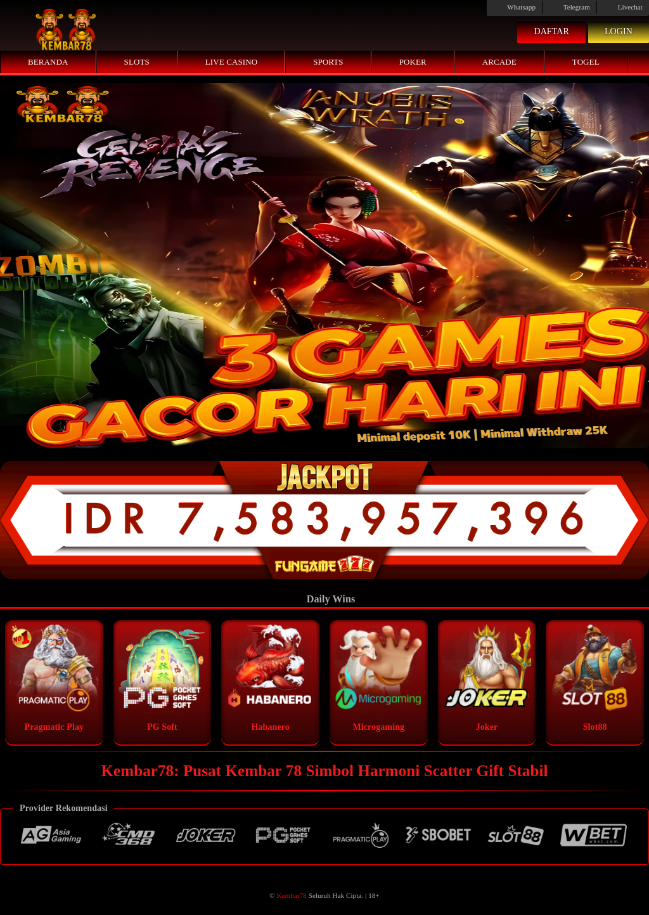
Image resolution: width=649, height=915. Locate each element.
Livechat (623, 7)
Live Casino (231, 62)
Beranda (48, 62)
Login (619, 31)
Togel (586, 62)
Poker (413, 62)
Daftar (551, 31)
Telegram (569, 7)
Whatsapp (514, 7)
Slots (137, 62)
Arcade (499, 62)
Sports (328, 62)
